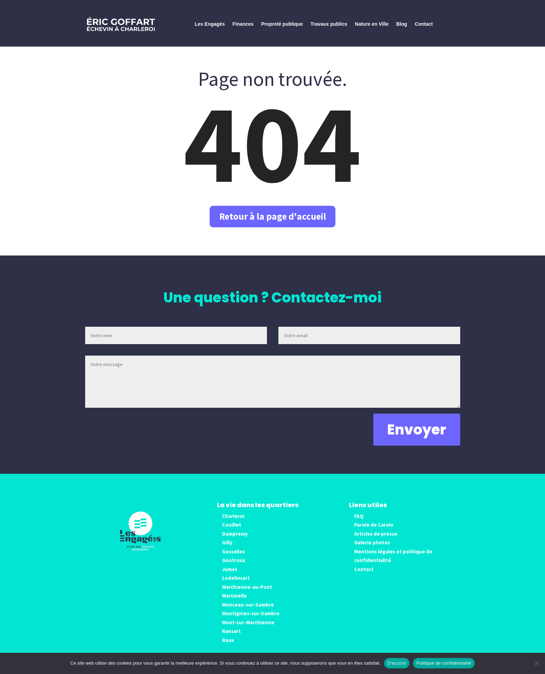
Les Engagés (210, 24)
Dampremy (235, 540)
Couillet (231, 531)
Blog (401, 24)
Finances (243, 24)
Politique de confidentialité (443, 663)
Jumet (229, 575)
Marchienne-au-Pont (247, 593)
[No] (536, 663)
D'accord (397, 663)
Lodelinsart (236, 584)
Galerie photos (372, 549)
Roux (228, 646)
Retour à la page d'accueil (272, 219)
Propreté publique (282, 24)
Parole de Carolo (373, 531)
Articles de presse (375, 540)
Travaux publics (328, 24)
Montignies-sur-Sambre (250, 620)
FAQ (359, 522)
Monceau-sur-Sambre (248, 611)
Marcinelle (234, 602)
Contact (424, 24)
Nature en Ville (372, 24)
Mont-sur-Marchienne (248, 628)
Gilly (227, 549)
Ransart (231, 637)
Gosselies (233, 557)
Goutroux (233, 566)
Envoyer (416, 436)
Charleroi (233, 522)
